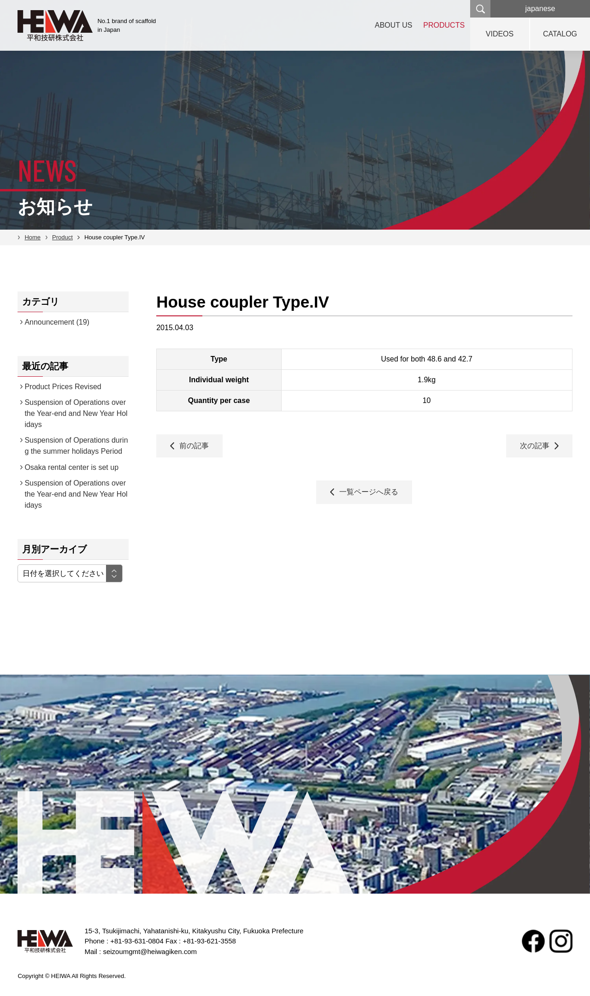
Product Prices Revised (62, 387)
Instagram (560, 941)
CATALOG (560, 34)
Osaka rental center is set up (71, 467)
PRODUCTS (442, 25)
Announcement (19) (56, 322)
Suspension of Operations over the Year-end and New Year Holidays (75, 413)
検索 (480, 9)
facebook (533, 941)
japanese (540, 8)
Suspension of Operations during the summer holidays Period (76, 445)
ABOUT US (389, 25)
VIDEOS (499, 34)
